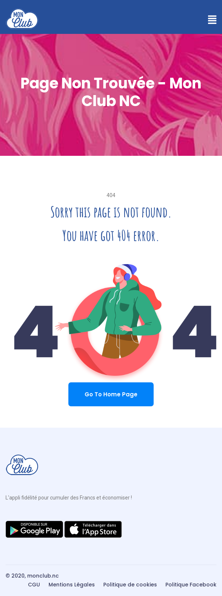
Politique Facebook (190, 584)
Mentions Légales (72, 584)
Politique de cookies (130, 584)
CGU (34, 584)
